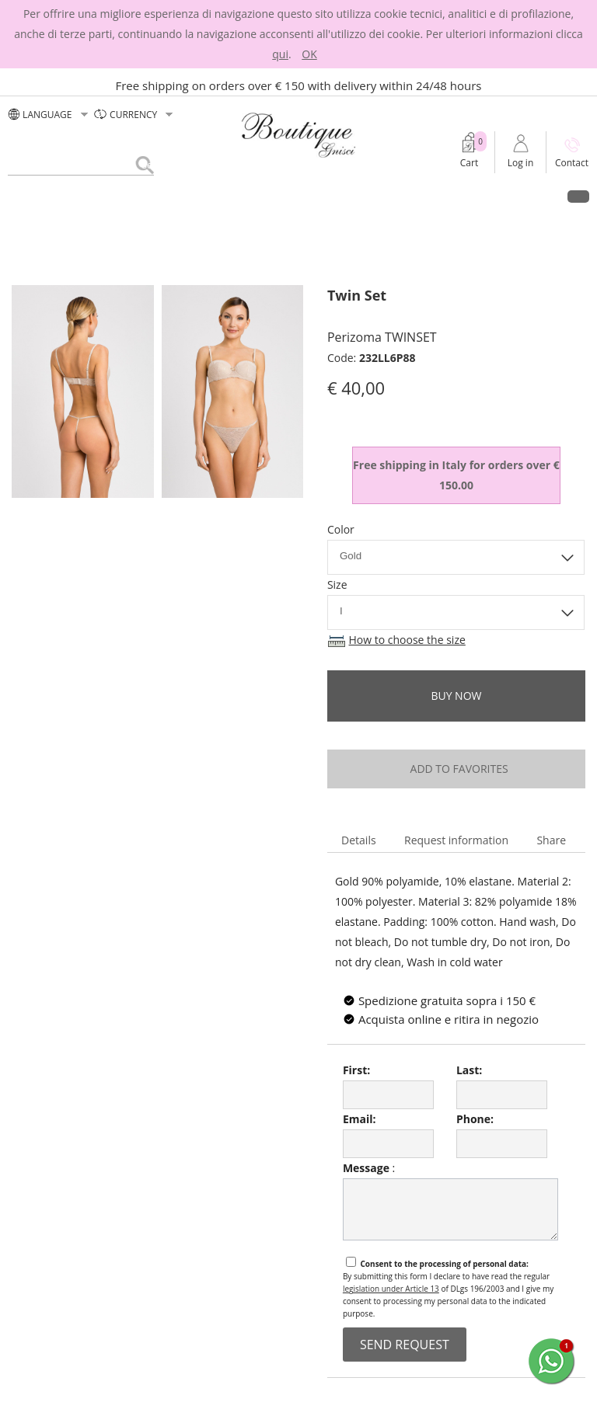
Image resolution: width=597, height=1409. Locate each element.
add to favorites (456, 768)
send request (404, 1344)
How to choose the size (407, 639)
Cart (469, 162)
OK (309, 54)
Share (551, 840)
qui (280, 54)
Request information (456, 840)
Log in (521, 162)
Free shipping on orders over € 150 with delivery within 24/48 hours (299, 85)
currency (134, 114)
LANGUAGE (50, 114)
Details (358, 840)
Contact (571, 162)
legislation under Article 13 (391, 1288)
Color (340, 529)
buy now (456, 695)
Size (337, 584)
